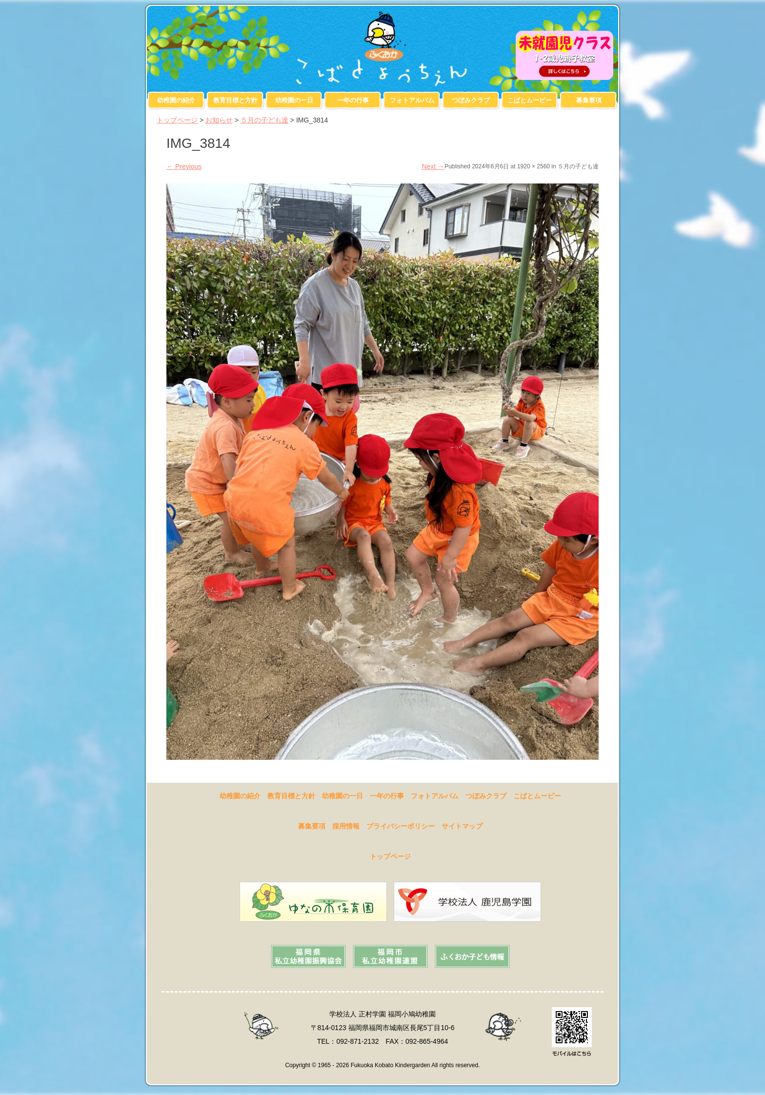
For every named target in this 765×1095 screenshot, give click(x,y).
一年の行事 (353, 100)
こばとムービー (529, 100)
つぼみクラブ (471, 100)
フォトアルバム (412, 100)
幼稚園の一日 (294, 100)
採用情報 (346, 826)
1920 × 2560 (533, 166)
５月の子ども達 (264, 120)
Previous (183, 166)
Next (433, 166)
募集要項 (589, 100)
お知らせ (219, 120)
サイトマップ (462, 826)
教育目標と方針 (235, 100)
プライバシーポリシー (400, 826)
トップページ (177, 120)
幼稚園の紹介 (176, 100)
